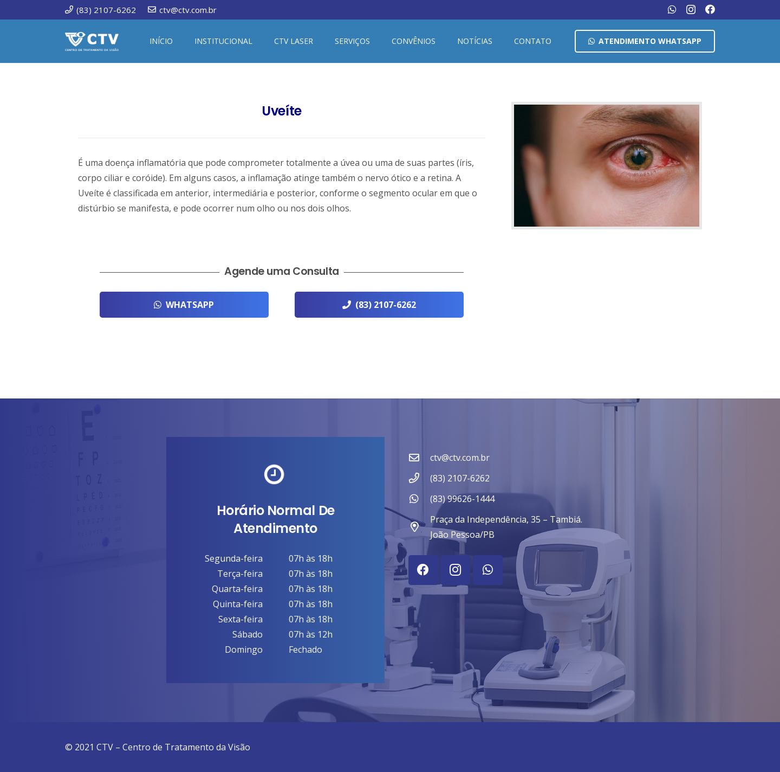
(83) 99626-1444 (462, 499)
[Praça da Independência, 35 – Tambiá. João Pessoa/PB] (419, 527)
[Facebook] (710, 9)
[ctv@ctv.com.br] (419, 457)
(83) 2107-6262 (460, 478)
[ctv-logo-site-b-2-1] (92, 41)
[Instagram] (691, 9)
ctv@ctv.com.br (460, 458)
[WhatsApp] (672, 9)
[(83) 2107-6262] (419, 478)
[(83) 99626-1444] (419, 498)
